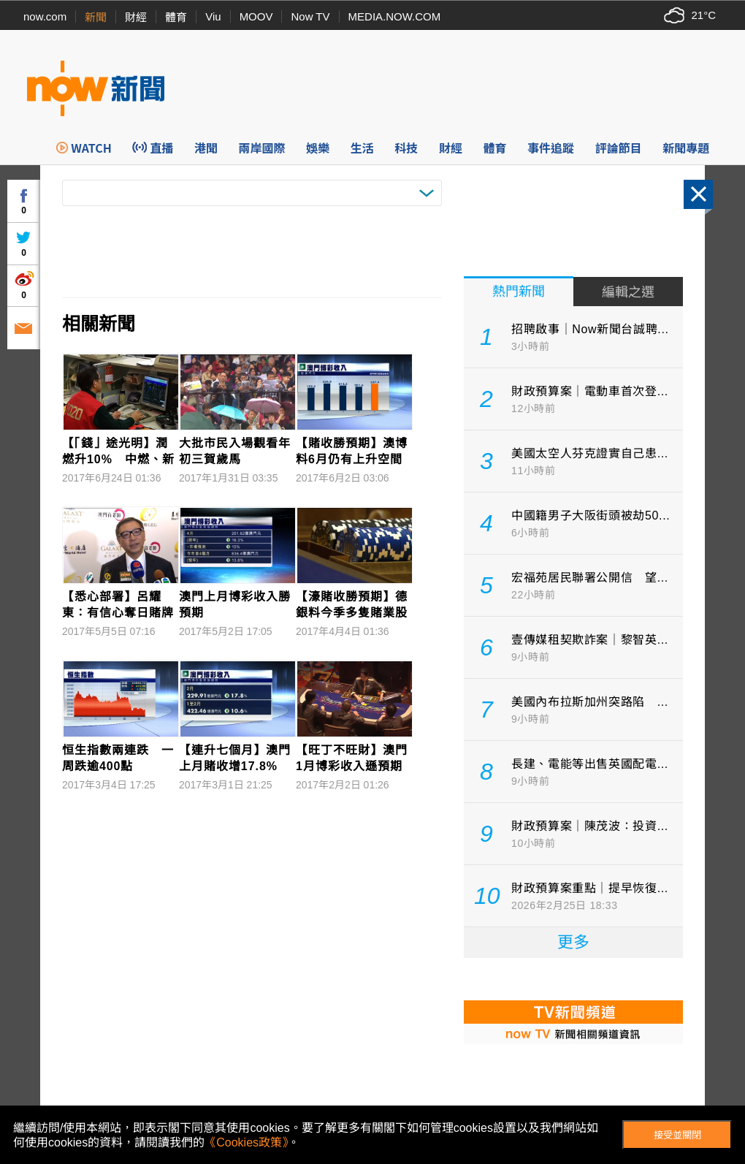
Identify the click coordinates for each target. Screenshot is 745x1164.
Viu (213, 16)
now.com (44, 16)
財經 (136, 17)
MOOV (256, 16)
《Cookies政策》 (246, 1142)
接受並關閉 (677, 1135)
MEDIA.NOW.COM (394, 16)
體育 (176, 17)
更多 (573, 942)
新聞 (96, 17)
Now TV (310, 16)
